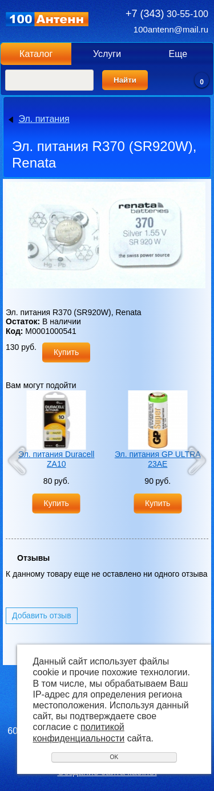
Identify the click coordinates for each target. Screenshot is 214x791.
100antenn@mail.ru (171, 29)
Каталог (36, 54)
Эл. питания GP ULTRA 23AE (158, 459)
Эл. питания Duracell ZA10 (56, 459)
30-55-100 (167, 14)
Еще (178, 54)
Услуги (107, 54)
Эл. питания (43, 119)
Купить (66, 352)
